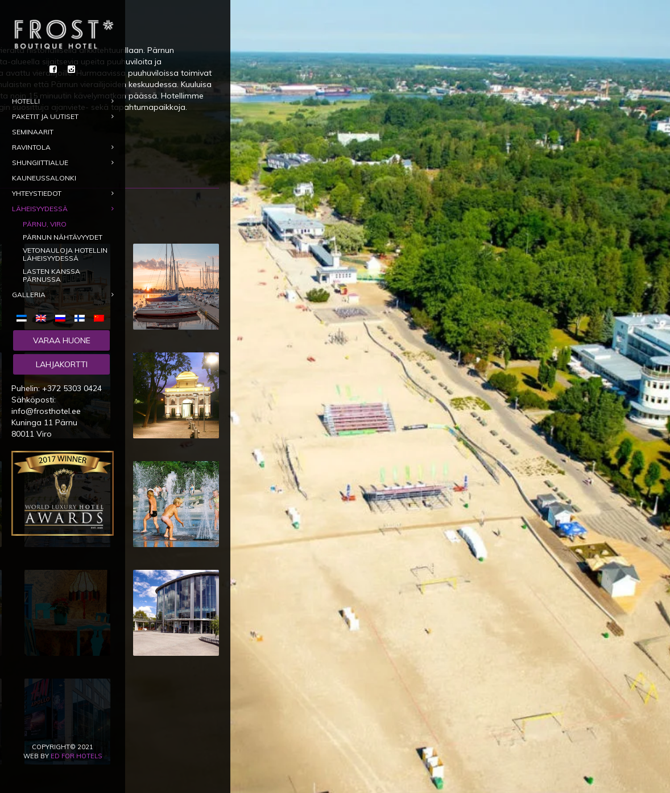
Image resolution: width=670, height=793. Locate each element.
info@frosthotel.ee (46, 411)
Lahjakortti (62, 364)
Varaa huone (61, 340)
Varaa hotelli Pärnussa (246, 147)
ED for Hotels (76, 756)
